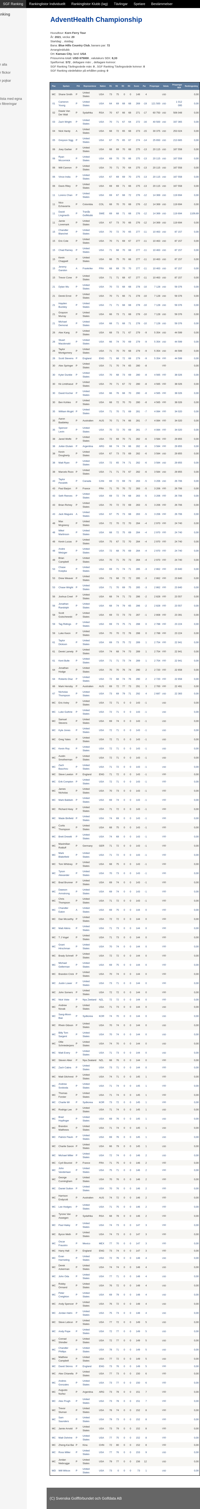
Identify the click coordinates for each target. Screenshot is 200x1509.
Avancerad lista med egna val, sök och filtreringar (22, 101)
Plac (54, 86)
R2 (116, 86)
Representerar (90, 86)
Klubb (7, 56)
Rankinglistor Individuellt (47, 4)
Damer (8, 24)
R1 (111, 86)
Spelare (139, 4)
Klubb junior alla (15, 64)
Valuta (165, 86)
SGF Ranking (13, 4)
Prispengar (154, 86)
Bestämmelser (162, 4)
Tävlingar (121, 4)
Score (136, 86)
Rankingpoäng (191, 86)
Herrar (7, 32)
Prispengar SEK (177, 86)
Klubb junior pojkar (17, 80)
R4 (129, 86)
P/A (78, 86)
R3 (123, 86)
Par (144, 86)
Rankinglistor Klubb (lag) (89, 4)
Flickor (8, 40)
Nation (103, 86)
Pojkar (7, 48)
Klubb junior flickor (16, 72)
